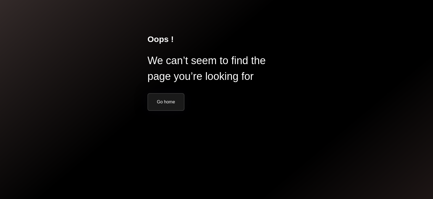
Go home (166, 102)
